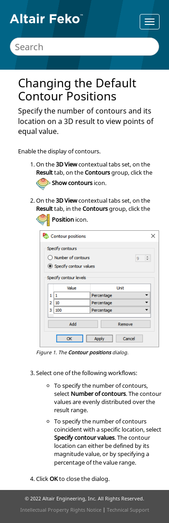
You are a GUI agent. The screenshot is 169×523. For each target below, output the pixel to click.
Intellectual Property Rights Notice (60, 509)
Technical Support (128, 509)
